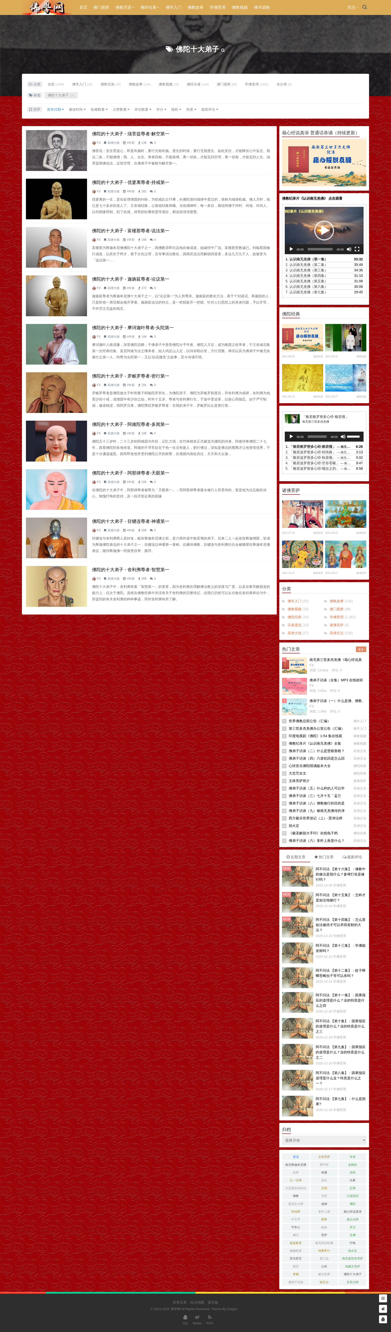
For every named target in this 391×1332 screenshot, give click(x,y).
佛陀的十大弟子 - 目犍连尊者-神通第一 (130, 521)
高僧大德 (113, 143)
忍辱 (353, 1188)
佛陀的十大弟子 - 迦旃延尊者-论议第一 (130, 279)
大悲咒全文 (297, 773)
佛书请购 (262, 7)
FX (98, 143)
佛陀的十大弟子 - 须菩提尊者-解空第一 (130, 133)
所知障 (295, 1211)
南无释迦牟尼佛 (295, 1165)
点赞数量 (121, 109)
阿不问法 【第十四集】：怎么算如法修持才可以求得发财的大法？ (341, 925)
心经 (324, 1266)
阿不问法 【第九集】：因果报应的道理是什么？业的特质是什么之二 (341, 1052)
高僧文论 (337, 633)
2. (307, 265)
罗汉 (353, 1227)
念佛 (353, 1235)
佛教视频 (240, 7)
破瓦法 (324, 1282)
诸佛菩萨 (318, 533)
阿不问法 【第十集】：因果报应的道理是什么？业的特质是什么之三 (341, 1026)
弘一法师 (296, 1180)
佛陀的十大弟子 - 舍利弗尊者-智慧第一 (130, 569)
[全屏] (357, 249)
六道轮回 (353, 1196)
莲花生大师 (295, 1204)
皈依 (324, 1227)
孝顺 (296, 1274)
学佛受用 (218, 7)
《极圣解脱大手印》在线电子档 (313, 833)
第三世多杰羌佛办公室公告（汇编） (317, 728)
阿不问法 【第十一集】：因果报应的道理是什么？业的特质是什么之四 (341, 1000)
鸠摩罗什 (324, 1251)
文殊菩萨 (324, 1157)
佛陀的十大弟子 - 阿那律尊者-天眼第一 (130, 472)
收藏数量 (99, 109)
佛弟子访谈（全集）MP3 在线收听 (336, 680)
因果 (324, 1219)
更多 (361, 649)
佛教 (296, 1196)
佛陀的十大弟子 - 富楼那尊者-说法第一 (130, 230)
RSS (209, 1319)
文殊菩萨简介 (299, 781)
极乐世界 (324, 1274)
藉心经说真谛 (353, 1211)
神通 (324, 1172)
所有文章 (180, 1302)
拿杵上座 (324, 1211)
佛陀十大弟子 (197, 49)
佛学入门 (174, 7)
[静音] (349, 249)
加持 (353, 1172)
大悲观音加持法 (295, 1188)
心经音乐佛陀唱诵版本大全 (310, 766)
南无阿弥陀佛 (324, 1243)
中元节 (295, 1219)
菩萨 (324, 1235)
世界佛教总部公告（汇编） (310, 721)
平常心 (295, 1227)
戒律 (324, 1204)
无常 (324, 1196)
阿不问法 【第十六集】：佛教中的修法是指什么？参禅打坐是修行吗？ (341, 874)
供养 (296, 1172)
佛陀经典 (318, 356)
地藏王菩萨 (352, 1266)
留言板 (213, 1302)
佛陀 (353, 1204)
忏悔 (353, 1243)
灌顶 (296, 1157)
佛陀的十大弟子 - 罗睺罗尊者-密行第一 (130, 376)
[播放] (291, 249)
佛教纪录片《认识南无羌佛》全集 (315, 743)
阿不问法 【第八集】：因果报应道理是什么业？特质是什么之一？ (341, 1078)
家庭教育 (296, 1243)
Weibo (197, 1319)
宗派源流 (294, 625)
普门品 (324, 1258)
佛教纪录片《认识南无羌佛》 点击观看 (312, 198)
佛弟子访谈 (295, 1282)
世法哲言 (296, 1258)
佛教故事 (195, 7)
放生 (324, 1180)
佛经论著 (148, 7)
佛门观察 (101, 7)
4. (307, 276)
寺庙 (353, 1157)
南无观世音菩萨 (352, 1258)
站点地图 (197, 1302)
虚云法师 (353, 1219)
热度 (191, 109)
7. (307, 292)
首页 (83, 7)
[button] (324, 230)
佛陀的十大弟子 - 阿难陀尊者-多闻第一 (130, 424)
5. (307, 281)
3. (307, 270)
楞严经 (324, 1165)
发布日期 (55, 109)
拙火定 (294, 826)
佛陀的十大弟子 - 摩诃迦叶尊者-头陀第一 (133, 327)
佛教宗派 (123, 7)
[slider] (320, 249)
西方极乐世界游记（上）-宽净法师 (315, 818)
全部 (56, 84)
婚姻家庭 (296, 1251)
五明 (324, 1188)
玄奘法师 (353, 1282)
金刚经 (352, 1165)
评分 (161, 109)
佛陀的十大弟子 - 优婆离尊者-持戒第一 (130, 182)
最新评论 (209, 109)
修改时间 (77, 109)
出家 (353, 1180)
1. (307, 259)
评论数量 (142, 109)
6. (307, 287)
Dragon (232, 1309)
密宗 (296, 1266)
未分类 (284, 84)
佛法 (296, 1235)
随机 (176, 109)
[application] (324, 230)
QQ (185, 1319)
